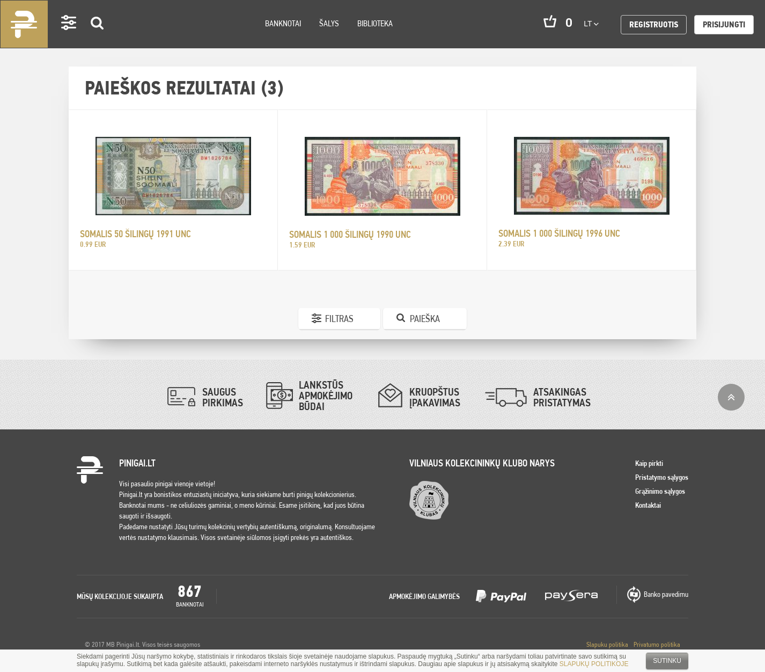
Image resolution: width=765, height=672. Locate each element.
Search (98, 38)
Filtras (339, 318)
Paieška (425, 318)
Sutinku (667, 660)
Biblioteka (375, 23)
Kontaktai (648, 505)
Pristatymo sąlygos (661, 477)
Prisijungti (724, 24)
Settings (69, 38)
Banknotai (283, 23)
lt (591, 23)
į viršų (731, 397)
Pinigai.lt (24, 24)
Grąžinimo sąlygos (660, 491)
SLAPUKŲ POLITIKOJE (594, 664)
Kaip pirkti (649, 463)
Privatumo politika (657, 644)
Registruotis (653, 24)
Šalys (329, 23)
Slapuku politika (607, 644)
